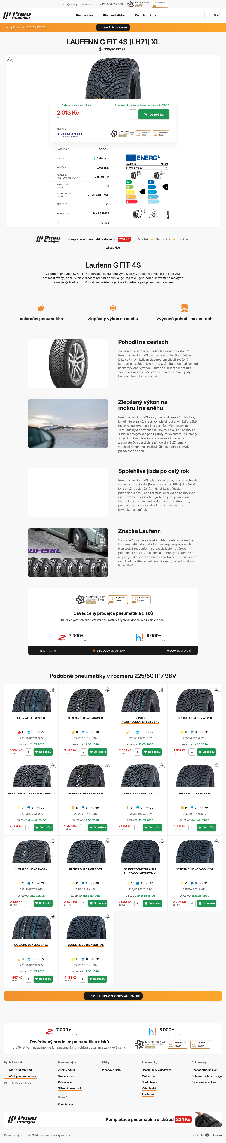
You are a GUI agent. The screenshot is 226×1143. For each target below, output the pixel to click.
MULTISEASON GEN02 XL (31, 793)
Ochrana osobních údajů (206, 1075)
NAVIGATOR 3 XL (140, 793)
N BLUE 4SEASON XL (85, 718)
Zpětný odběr (66, 1068)
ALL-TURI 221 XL (31, 718)
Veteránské (148, 1087)
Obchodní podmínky (203, 1068)
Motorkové (148, 1075)
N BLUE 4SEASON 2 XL (194, 869)
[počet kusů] (132, 114)
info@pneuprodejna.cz (76, 4)
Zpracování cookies (203, 1081)
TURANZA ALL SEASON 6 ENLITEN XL (140, 871)
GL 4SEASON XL (31, 944)
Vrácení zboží (66, 1075)
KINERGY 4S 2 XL (194, 718)
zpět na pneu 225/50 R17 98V (26, 27)
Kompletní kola (146, 15)
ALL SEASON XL (194, 793)
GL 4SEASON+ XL (85, 944)
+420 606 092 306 (20, 1069)
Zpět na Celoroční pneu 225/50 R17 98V (113, 995)
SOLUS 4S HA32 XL (31, 869)
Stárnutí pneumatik (69, 1087)
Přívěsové (147, 1093)
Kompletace (65, 1103)
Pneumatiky (84, 15)
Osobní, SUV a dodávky (156, 1068)
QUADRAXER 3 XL (86, 869)
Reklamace (64, 1081)
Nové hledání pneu (113, 27)
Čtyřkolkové (149, 1081)
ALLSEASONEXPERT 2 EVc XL (140, 719)
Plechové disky (114, 15)
